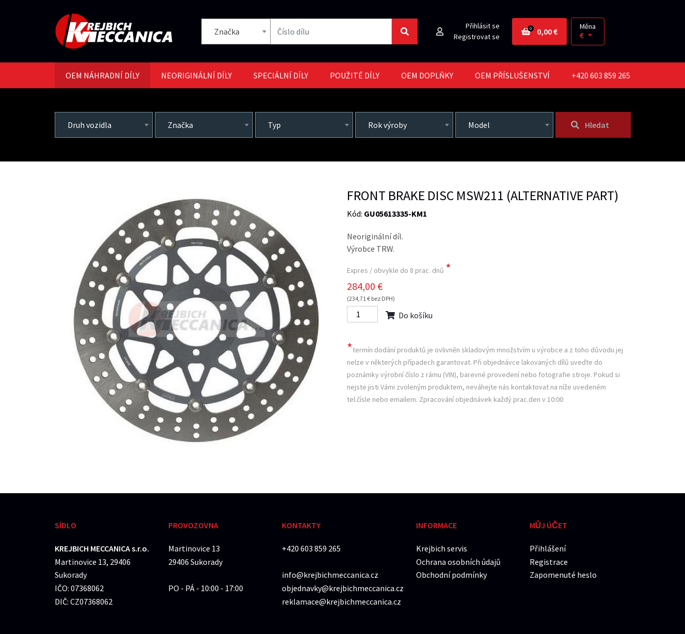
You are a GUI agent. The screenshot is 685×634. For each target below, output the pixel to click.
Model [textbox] (479, 125)
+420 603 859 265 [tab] (600, 75)
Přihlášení (548, 548)
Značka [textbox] (227, 31)
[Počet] (362, 314)
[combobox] (235, 31)
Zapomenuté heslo (563, 575)
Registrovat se (477, 36)
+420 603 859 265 (311, 548)
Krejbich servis (441, 548)
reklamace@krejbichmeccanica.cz (341, 601)
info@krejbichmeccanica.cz (330, 575)
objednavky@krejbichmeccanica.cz (343, 588)
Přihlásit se (483, 25)
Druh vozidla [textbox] (89, 125)
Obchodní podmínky (451, 575)
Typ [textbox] (274, 125)
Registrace (549, 562)
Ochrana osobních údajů (458, 562)
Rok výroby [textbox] (387, 125)
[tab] (102, 75)
